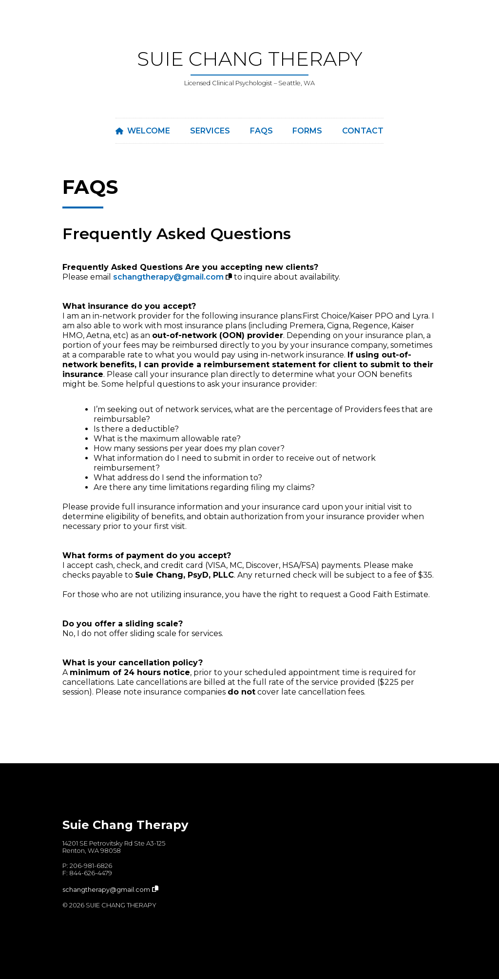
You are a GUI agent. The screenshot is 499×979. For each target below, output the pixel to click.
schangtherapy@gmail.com (168, 277)
